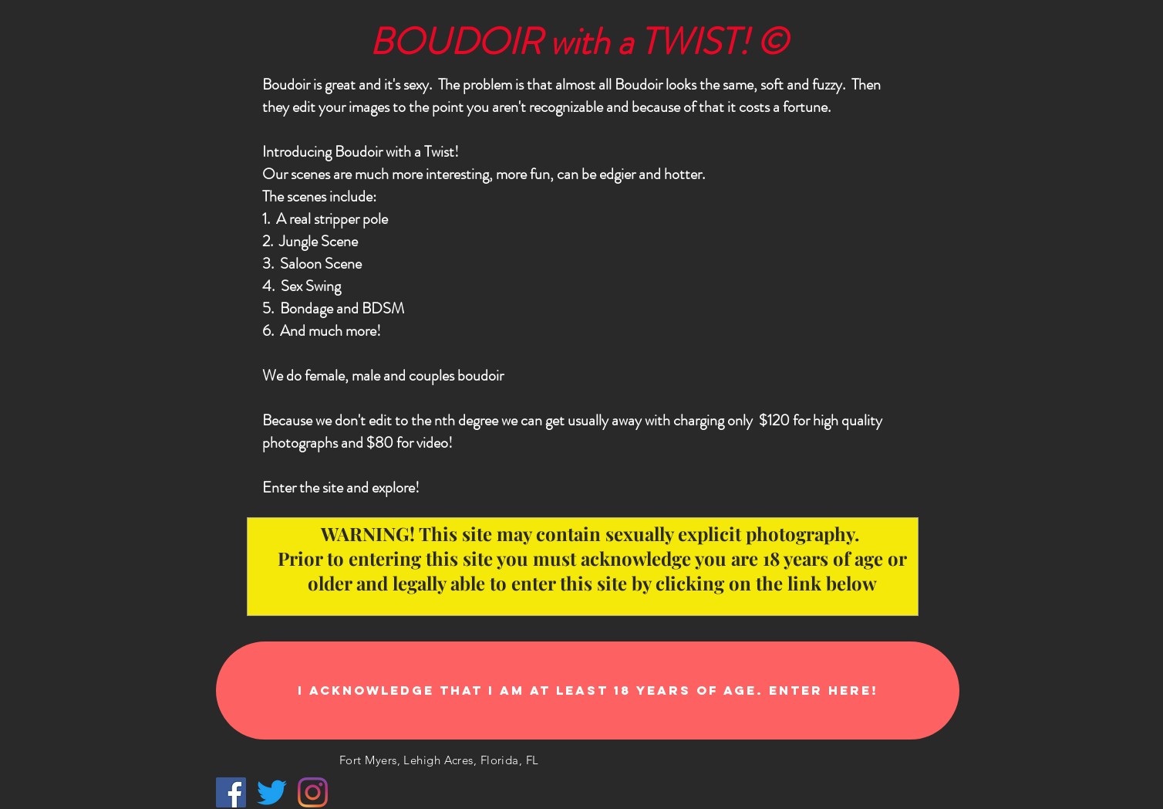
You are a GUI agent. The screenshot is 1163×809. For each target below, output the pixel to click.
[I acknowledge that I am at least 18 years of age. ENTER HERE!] (587, 690)
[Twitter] (272, 792)
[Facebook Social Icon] (231, 792)
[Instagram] (313, 792)
